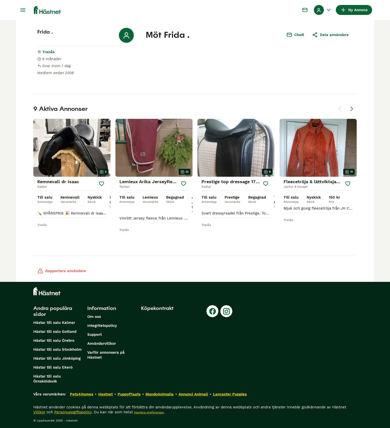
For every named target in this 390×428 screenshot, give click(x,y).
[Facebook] (212, 311)
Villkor (39, 412)
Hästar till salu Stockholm (57, 349)
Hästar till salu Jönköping (57, 358)
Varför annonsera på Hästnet (106, 355)
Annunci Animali (193, 394)
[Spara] (101, 184)
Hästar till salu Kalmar (54, 322)
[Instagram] (226, 311)
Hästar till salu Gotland (54, 331)
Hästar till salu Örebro (53, 340)
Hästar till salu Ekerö (53, 367)
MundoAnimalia (160, 394)
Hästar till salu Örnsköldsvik (47, 379)
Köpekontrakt (157, 308)
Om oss (94, 316)
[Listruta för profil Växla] (323, 10)
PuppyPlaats (129, 394)
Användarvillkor (101, 343)
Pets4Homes (81, 394)
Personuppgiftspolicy (73, 412)
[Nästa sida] (352, 109)
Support (94, 334)
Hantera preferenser (149, 412)
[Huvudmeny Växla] (23, 10)
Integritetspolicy (102, 325)
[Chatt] (305, 10)
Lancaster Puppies (230, 394)
